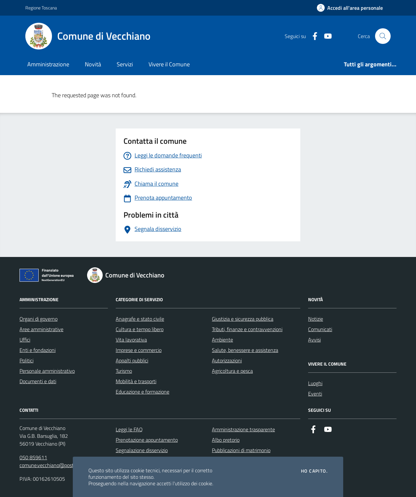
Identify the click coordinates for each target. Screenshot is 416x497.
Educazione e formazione (142, 392)
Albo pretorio (226, 440)
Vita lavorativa (131, 339)
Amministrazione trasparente (243, 429)
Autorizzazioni (227, 360)
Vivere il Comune (169, 64)
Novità (93, 64)
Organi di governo (39, 319)
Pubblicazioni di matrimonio (241, 450)
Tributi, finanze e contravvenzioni (247, 329)
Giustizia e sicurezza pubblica (242, 319)
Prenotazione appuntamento (147, 440)
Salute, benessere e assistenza (245, 350)
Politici (26, 360)
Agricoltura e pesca (232, 371)
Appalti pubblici (132, 360)
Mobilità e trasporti (136, 381)
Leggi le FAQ (129, 429)
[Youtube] (325, 36)
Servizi (125, 64)
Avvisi (314, 339)
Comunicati (320, 329)
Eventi (315, 393)
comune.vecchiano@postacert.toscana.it (63, 465)
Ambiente (222, 339)
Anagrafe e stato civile (140, 319)
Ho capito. (314, 471)
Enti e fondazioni (38, 350)
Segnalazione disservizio (142, 450)
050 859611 (33, 457)
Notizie (315, 319)
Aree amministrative (41, 329)
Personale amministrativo (47, 371)
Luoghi (315, 383)
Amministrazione (48, 64)
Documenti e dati (38, 381)
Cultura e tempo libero (139, 329)
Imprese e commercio (139, 350)
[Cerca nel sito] (383, 36)
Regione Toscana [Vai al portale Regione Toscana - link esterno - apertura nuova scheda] (41, 7)
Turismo (124, 371)
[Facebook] (312, 36)
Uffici (25, 339)
